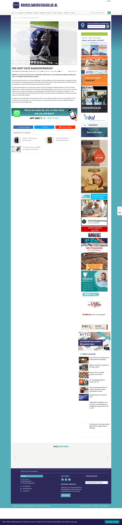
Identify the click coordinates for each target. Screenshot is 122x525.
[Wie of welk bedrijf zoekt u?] (96, 26)
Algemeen (21, 12)
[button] (13, 475)
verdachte (46, 71)
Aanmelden (65, 512)
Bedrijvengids (28, 12)
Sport (54, 12)
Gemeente (36, 12)
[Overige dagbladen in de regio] (96, 499)
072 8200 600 (26, 503)
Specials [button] (49, 12)
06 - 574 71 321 (51, 118)
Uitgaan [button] (60, 12)
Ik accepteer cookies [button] (112, 522)
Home (14, 18)
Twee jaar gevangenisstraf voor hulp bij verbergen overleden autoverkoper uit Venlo (98, 399)
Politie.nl (74, 71)
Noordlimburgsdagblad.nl (39, 5)
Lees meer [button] (73, 522)
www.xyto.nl (26, 508)
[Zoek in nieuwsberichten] (99, 12)
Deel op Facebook (23, 127)
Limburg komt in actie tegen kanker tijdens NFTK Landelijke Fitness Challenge (99, 443)
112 (16, 12)
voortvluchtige (54, 71)
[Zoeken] (109, 12)
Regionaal (42, 12)
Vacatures (66, 12)
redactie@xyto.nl (27, 505)
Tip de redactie (65, 127)
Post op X (44, 127)
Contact (72, 12)
